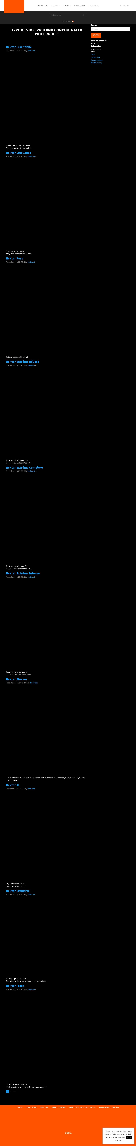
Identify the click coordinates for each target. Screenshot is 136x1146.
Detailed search (68, 21)
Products (55, 6)
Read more (118, 1141)
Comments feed (97, 60)
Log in (93, 54)
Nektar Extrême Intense (23, 573)
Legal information (59, 1107)
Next (14, 1091)
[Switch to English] (124, 5)
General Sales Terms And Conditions (82, 1107)
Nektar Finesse (16, 679)
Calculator (79, 6)
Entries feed (95, 57)
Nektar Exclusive (18, 891)
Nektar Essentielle (19, 47)
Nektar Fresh (15, 986)
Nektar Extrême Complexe (24, 467)
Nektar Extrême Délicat (22, 362)
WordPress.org (96, 63)
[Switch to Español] (128, 5)
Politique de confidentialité (109, 1107)
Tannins (67, 6)
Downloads (44, 1107)
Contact (20, 1107)
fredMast (31, 50)
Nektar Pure (14, 258)
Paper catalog (31, 1107)
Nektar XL (13, 785)
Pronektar (14, 6)
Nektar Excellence (18, 153)
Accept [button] (129, 1137)
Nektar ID (94, 6)
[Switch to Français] (121, 5)
